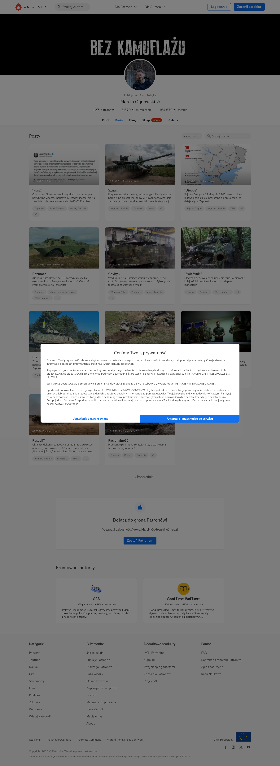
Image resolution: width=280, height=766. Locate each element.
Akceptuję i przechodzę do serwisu (190, 419)
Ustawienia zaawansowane (90, 419)
